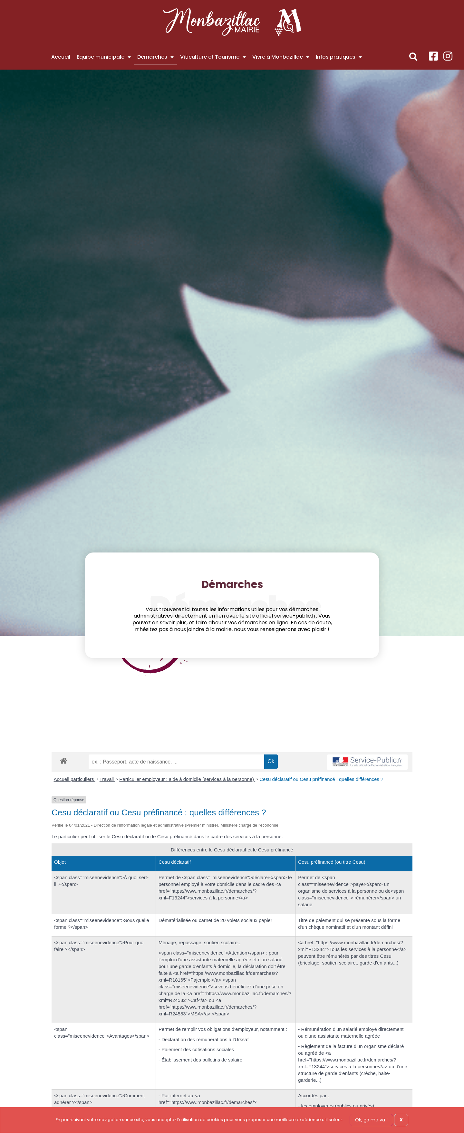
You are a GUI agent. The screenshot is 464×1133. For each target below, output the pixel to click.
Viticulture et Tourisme (213, 57)
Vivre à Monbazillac (280, 57)
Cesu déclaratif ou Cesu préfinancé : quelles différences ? (321, 779)
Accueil (60, 57)
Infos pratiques (339, 57)
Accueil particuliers (74, 779)
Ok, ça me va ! (371, 1120)
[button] (413, 57)
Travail (107, 779)
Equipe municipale (104, 57)
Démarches (155, 57)
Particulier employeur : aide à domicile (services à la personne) (187, 779)
